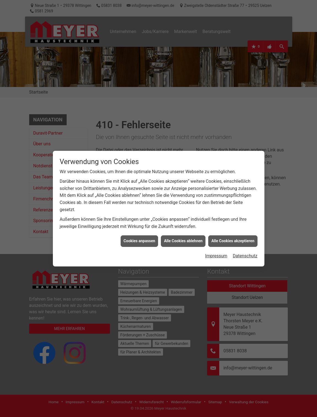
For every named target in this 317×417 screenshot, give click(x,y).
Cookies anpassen (139, 235)
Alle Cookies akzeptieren (232, 235)
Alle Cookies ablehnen (183, 235)
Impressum (216, 249)
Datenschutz (245, 249)
